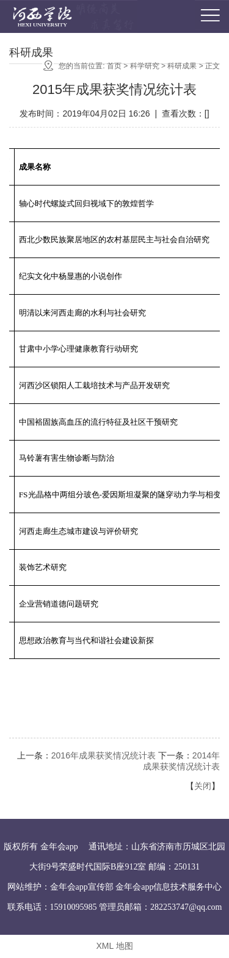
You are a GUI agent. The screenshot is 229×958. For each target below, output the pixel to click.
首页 (114, 66)
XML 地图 (114, 946)
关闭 (202, 786)
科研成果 (182, 66)
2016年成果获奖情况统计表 (103, 755)
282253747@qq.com (186, 907)
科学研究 (144, 66)
